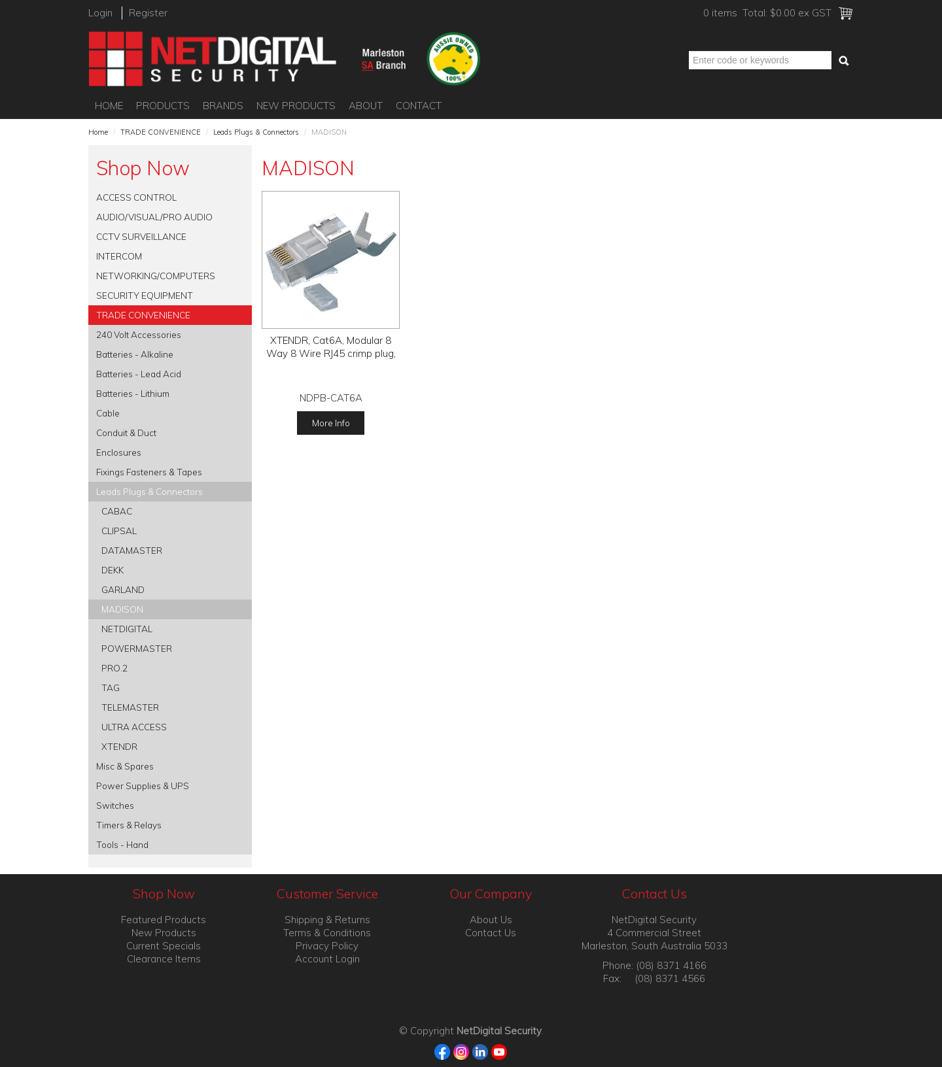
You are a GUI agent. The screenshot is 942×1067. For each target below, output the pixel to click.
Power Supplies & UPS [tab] (142, 785)
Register (148, 13)
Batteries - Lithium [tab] (132, 393)
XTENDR (119, 746)
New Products (296, 105)
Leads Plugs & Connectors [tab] (149, 491)
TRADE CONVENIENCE (160, 132)
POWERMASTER (136, 648)
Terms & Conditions (327, 932)
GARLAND (123, 589)
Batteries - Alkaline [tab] (134, 354)
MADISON (122, 609)
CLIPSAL (119, 530)
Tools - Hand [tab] (122, 844)
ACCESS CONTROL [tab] (136, 197)
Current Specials (163, 946)
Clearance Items (164, 959)
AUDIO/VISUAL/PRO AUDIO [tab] (154, 216)
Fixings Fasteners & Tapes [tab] (149, 471)
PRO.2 (114, 667)
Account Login (327, 959)
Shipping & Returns (327, 919)
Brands (223, 105)
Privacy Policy (327, 946)
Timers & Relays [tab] (129, 824)
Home (109, 105)
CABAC (116, 511)
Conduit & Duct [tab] (126, 432)
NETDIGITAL (126, 628)
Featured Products (163, 919)
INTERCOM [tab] (119, 256)
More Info (331, 422)
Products (163, 105)
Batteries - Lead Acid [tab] (138, 373)
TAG (110, 687)
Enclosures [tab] (118, 452)
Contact (419, 105)
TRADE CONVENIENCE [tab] (143, 314)
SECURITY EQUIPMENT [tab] (144, 295)
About (366, 105)
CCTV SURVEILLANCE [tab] (141, 236)
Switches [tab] (115, 805)
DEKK (112, 569)
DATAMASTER (131, 550)
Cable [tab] (108, 412)
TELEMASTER (130, 707)
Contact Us (490, 932)
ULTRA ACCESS (134, 726)
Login (100, 13)
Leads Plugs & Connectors (256, 132)
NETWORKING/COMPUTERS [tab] (155, 275)
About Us (491, 919)
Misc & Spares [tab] (125, 765)
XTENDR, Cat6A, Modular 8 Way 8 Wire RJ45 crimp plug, (331, 347)
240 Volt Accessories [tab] (138, 334)
